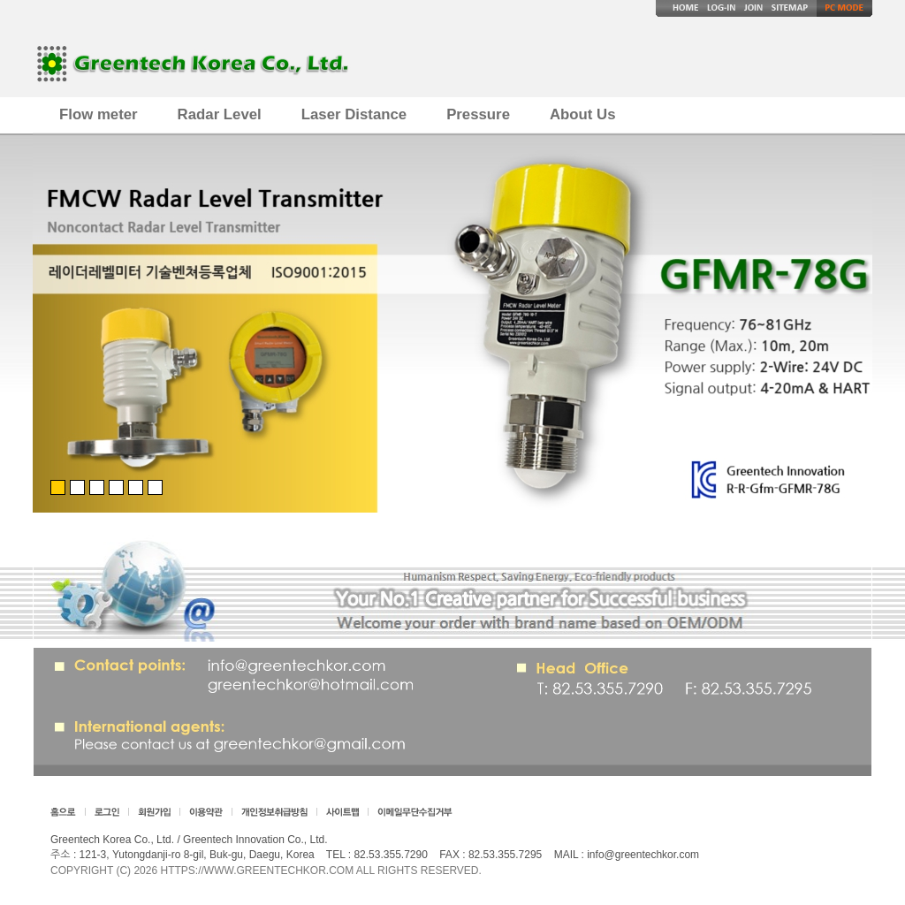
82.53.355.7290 (390, 854)
